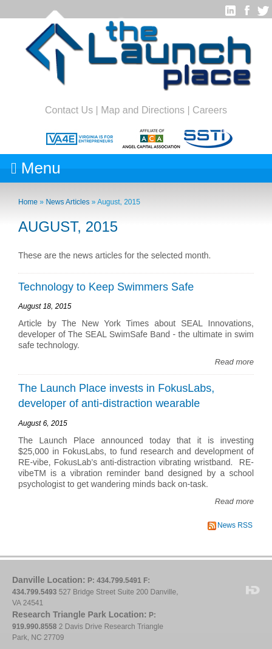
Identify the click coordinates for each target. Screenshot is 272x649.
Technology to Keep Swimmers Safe (106, 287)
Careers (209, 110)
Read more (234, 361)
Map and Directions (143, 110)
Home (28, 202)
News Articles (67, 202)
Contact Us (69, 110)
